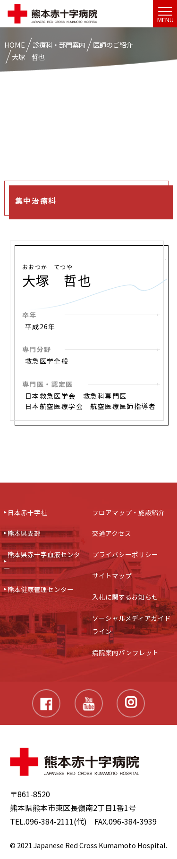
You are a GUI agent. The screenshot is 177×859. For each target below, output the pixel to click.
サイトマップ (112, 575)
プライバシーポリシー (125, 554)
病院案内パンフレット (125, 652)
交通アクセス (111, 533)
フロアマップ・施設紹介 (128, 512)
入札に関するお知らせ (125, 596)
